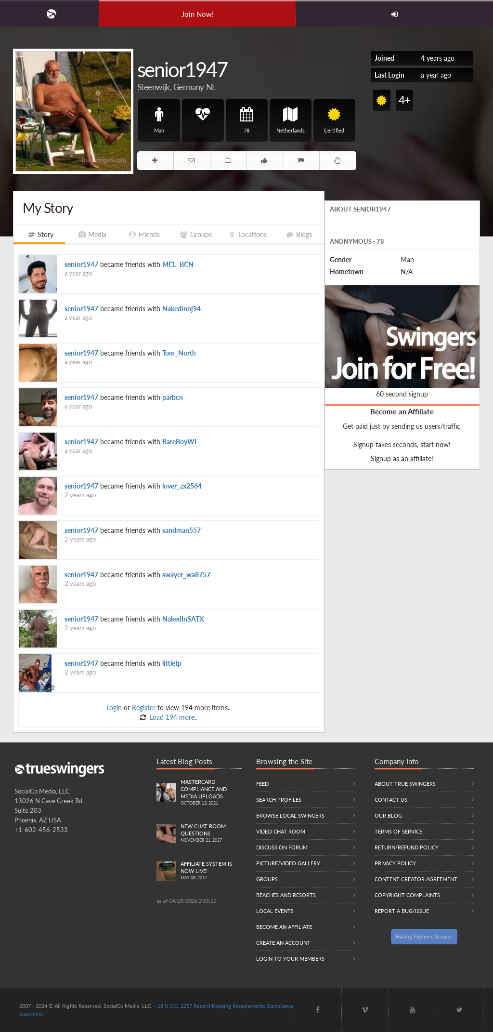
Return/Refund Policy (407, 847)
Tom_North (179, 353)
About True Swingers (405, 784)
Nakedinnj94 (181, 308)
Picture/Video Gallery (288, 863)
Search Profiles (278, 799)
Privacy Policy (395, 863)
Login (114, 707)
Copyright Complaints (407, 895)
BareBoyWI (179, 441)
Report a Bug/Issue (402, 911)
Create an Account (283, 942)
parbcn (172, 397)
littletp (172, 663)
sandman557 (181, 530)
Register (144, 707)
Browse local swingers (290, 815)
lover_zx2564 (182, 486)
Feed (262, 784)
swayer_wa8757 (186, 574)
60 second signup (402, 394)
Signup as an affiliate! (402, 458)
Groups (267, 879)
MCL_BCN (178, 264)
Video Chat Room (280, 831)
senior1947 (81, 264)
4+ (404, 99)
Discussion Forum (282, 847)
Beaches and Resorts (286, 895)
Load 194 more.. (172, 717)
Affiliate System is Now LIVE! (211, 871)
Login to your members (290, 958)
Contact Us (391, 799)
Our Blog (388, 815)
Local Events (275, 911)
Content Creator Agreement (416, 879)
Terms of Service (398, 831)
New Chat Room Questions (211, 833)
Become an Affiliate (402, 411)
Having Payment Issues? (424, 936)
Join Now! (198, 14)
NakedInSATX (183, 619)
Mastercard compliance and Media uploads (211, 793)
